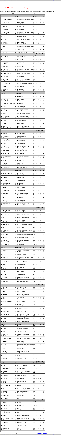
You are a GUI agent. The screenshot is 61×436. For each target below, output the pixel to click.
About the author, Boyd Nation (56, 0)
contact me (45, 433)
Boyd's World (2, 0)
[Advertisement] (30, 4)
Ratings (6, 0)
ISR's (9, 0)
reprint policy (40, 433)
